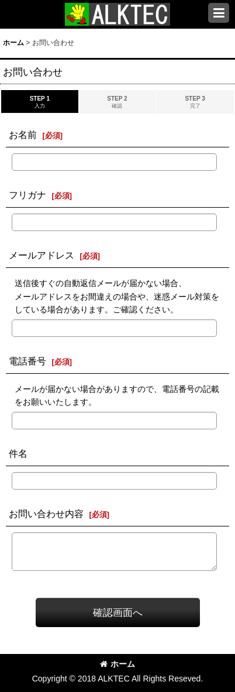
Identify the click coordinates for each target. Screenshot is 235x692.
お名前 (23, 134)
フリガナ (27, 195)
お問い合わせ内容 (46, 513)
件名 (18, 453)
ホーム (117, 664)
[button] (218, 13)
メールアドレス (41, 255)
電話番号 (27, 361)
